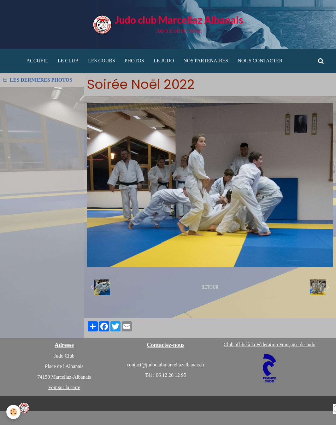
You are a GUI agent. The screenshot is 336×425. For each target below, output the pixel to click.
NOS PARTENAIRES (205, 60)
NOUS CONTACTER (260, 60)
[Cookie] (13, 412)
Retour (210, 287)
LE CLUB (68, 60)
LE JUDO (164, 60)
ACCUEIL (37, 60)
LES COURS (101, 60)
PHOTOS (134, 60)
